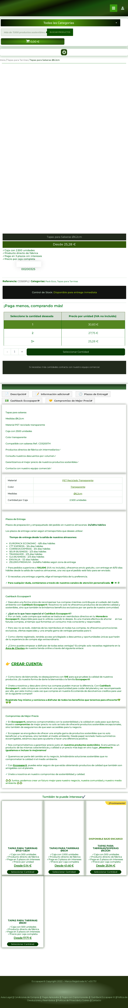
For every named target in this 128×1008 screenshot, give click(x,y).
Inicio (2, 66)
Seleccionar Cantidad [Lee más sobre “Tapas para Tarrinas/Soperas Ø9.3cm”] (105, 890)
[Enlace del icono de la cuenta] (122, 11)
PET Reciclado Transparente (77, 499)
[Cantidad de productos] (14, 370)
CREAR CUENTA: (26, 682)
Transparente (78, 505)
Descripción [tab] (18, 412)
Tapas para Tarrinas (17, 66)
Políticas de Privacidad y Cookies (73, 1000)
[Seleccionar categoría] (60, 29)
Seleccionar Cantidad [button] (22, 890)
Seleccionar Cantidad (76, 370)
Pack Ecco (51, 299)
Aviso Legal (6, 997)
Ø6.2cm (78, 511)
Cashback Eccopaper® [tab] (24, 419)
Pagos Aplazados (50, 997)
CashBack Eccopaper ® (103, 997)
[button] (64, 58)
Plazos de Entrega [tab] (100, 412)
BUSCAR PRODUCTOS (60, 38)
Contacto (96, 1000)
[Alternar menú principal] (113, 11)
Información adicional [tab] (57, 412)
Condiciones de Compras (27, 997)
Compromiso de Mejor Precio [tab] (75, 419)
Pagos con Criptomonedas (75, 997)
